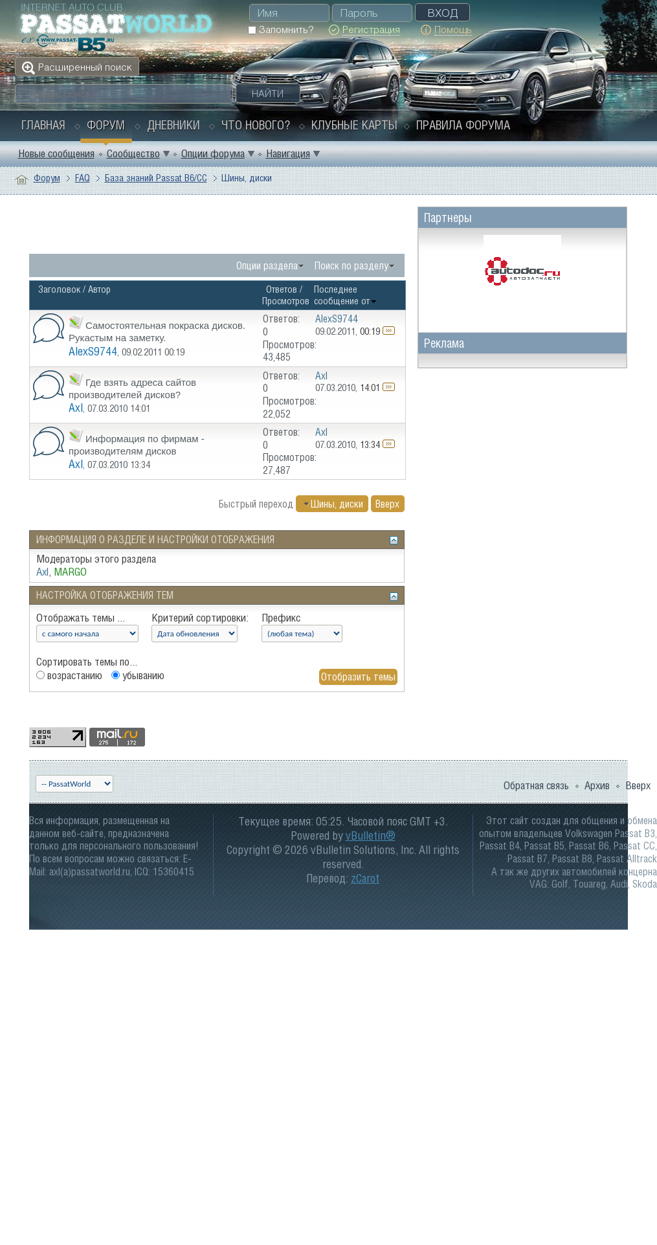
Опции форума (213, 153)
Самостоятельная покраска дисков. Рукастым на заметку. (157, 331)
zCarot (365, 878)
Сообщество (133, 153)
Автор (99, 289)
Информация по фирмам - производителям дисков (137, 444)
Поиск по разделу (351, 265)
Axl (76, 407)
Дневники (173, 125)
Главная (43, 125)
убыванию (137, 675)
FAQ (82, 177)
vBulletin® (370, 835)
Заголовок (59, 289)
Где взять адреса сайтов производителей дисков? (132, 388)
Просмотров (285, 300)
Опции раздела (267, 265)
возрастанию (69, 675)
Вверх (387, 504)
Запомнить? (280, 29)
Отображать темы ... (80, 617)
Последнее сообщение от (345, 295)
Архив (597, 785)
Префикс (281, 617)
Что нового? (255, 125)
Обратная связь (536, 785)
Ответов (281, 289)
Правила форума (463, 125)
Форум (106, 125)
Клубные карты (354, 125)
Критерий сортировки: (200, 617)
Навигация (288, 153)
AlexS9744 (93, 351)
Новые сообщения (56, 153)
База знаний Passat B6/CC (156, 177)
